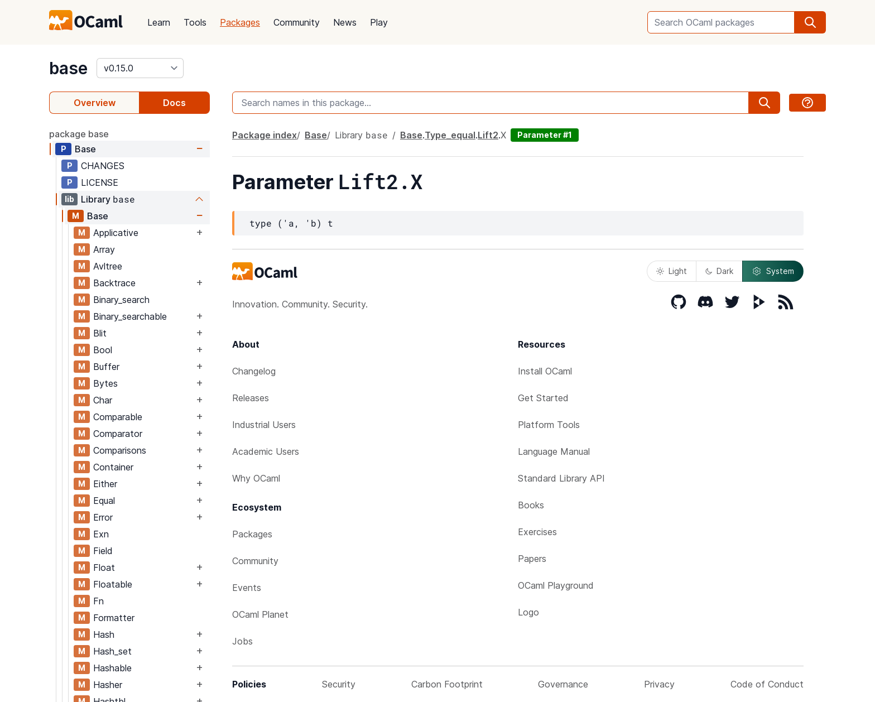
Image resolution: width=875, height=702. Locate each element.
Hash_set (112, 651)
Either (105, 483)
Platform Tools (549, 424)
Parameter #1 (544, 135)
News (345, 22)
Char (102, 400)
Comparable (117, 416)
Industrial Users (264, 424)
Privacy (659, 684)
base (68, 68)
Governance (563, 684)
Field (103, 550)
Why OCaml (256, 478)
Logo (528, 612)
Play (379, 22)
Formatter (113, 617)
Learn (158, 22)
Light (671, 271)
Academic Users (265, 451)
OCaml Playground (556, 585)
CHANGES (102, 165)
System (773, 271)
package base (79, 134)
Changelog (254, 371)
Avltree (107, 266)
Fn (98, 601)
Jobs (242, 641)
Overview (95, 102)
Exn (101, 534)
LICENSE (99, 182)
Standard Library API (561, 478)
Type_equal (450, 135)
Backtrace (114, 283)
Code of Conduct (767, 684)
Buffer (106, 366)
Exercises (537, 531)
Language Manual (554, 451)
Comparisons (119, 450)
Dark (719, 271)
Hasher (107, 684)
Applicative (115, 232)
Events (246, 587)
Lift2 (488, 135)
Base (85, 149)
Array (104, 249)
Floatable (112, 584)
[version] (140, 68)
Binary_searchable (130, 316)
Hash (103, 634)
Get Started (543, 397)
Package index (264, 135)
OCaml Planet (260, 614)
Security (338, 684)
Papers (532, 558)
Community (296, 22)
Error (103, 517)
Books (531, 505)
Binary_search (121, 299)
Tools (195, 22)
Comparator (117, 433)
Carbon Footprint (447, 684)
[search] (810, 22)
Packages (240, 22)
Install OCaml (545, 371)
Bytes (105, 383)
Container (113, 467)
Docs (174, 102)
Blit (100, 333)
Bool (102, 349)
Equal (104, 500)
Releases (250, 397)
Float (104, 567)
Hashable (112, 668)
